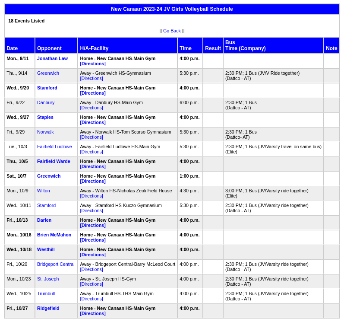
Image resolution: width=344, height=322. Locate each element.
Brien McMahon (54, 234)
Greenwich (48, 73)
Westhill (46, 249)
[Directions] (92, 63)
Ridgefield (48, 308)
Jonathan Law (52, 58)
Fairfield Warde (53, 161)
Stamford (47, 87)
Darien (44, 220)
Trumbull (46, 293)
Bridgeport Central (55, 264)
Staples (45, 117)
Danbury (45, 102)
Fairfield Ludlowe (54, 146)
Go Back (172, 30)
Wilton (43, 190)
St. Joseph (48, 278)
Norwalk (45, 131)
